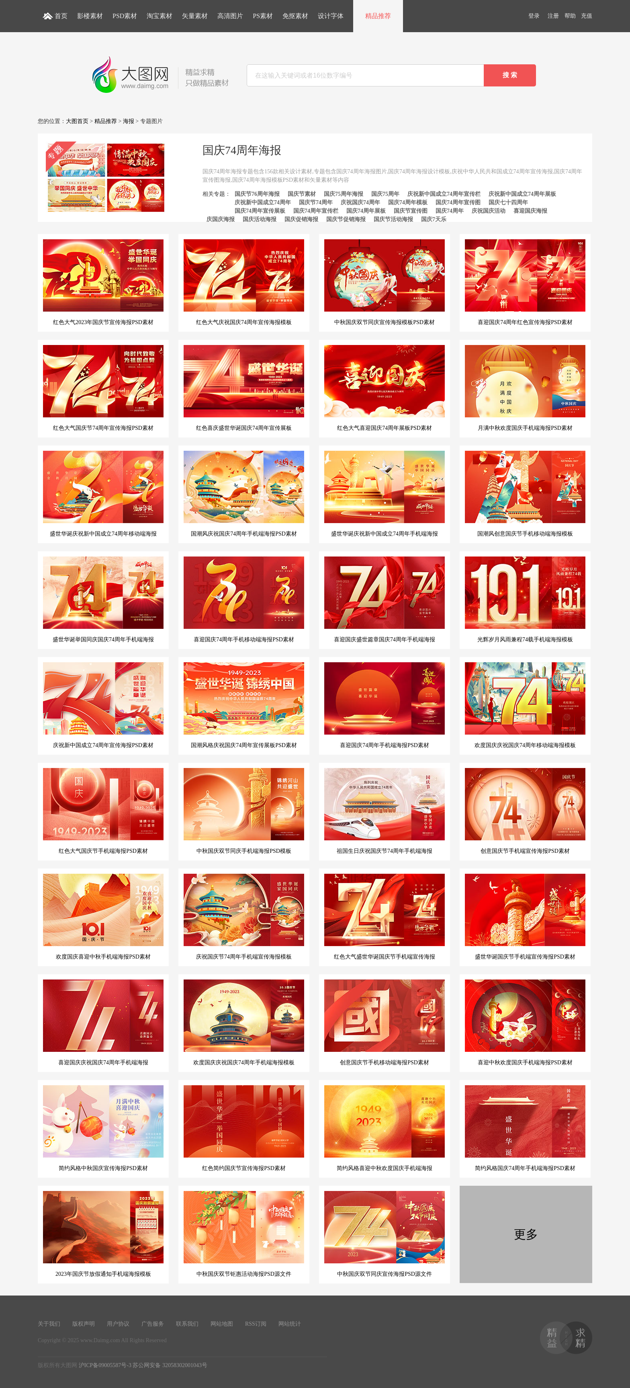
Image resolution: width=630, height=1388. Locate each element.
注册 (553, 16)
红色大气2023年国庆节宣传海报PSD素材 (103, 282)
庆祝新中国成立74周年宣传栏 (444, 194)
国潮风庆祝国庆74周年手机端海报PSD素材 (244, 494)
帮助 (570, 16)
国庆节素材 (302, 194)
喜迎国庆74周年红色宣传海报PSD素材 (525, 282)
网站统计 (289, 1324)
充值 (586, 16)
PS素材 (263, 15)
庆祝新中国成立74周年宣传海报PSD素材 (103, 705)
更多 (526, 1234)
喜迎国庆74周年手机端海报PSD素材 (384, 705)
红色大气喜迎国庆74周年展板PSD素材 (384, 388)
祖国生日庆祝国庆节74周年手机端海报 (384, 811)
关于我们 (49, 1324)
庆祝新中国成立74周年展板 (522, 194)
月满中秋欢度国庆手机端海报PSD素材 (525, 388)
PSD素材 (124, 15)
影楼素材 (90, 15)
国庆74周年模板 (408, 202)
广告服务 (152, 1324)
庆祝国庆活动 (488, 211)
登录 (534, 16)
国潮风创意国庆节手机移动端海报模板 (525, 494)
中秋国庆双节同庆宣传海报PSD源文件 (384, 1234)
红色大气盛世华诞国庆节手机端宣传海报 (384, 917)
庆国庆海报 (221, 219)
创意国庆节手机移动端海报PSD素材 (384, 1022)
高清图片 (230, 15)
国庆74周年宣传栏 (315, 211)
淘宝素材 (159, 15)
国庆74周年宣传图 (458, 202)
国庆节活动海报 (393, 219)
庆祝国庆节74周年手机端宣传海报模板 (244, 917)
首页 (61, 15)
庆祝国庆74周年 (360, 202)
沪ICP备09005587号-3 (105, 1365)
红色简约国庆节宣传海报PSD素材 (244, 1128)
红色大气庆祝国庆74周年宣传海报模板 (244, 282)
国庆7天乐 (433, 219)
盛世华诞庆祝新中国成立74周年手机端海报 (384, 494)
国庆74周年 (450, 211)
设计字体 (331, 15)
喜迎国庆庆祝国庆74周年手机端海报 (103, 1022)
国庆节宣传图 (411, 211)
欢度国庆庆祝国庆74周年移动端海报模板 (525, 705)
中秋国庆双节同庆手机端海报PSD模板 (244, 811)
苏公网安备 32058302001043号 (170, 1365)
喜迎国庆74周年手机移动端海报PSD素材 (244, 599)
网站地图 (222, 1324)
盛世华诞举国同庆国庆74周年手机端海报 (103, 599)
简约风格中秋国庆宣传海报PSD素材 (103, 1128)
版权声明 (83, 1324)
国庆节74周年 (316, 202)
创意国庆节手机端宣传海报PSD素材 (525, 811)
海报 (128, 121)
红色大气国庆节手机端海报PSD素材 (103, 811)
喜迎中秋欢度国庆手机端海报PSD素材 (525, 1022)
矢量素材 (195, 15)
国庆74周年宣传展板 (260, 211)
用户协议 (118, 1324)
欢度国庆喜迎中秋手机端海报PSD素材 (103, 917)
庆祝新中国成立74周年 (263, 202)
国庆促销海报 (301, 219)
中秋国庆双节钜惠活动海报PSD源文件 (244, 1234)
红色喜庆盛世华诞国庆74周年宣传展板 (244, 388)
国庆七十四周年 (508, 202)
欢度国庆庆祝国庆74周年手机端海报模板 (244, 1022)
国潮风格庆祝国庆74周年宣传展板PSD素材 (244, 705)
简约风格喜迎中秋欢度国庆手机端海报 (384, 1128)
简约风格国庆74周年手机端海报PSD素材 (525, 1128)
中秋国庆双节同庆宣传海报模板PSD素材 (384, 282)
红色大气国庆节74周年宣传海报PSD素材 (103, 388)
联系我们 (187, 1324)
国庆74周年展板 (366, 211)
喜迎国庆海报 (530, 211)
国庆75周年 (385, 194)
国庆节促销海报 (346, 219)
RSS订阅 (255, 1324)
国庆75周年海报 (343, 194)
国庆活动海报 (259, 219)
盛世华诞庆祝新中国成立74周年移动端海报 (103, 494)
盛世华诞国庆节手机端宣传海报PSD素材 (525, 917)
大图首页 (77, 121)
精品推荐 (378, 15)
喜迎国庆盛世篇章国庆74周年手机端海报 (384, 599)
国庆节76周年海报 (257, 194)
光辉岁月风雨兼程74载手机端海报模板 (525, 599)
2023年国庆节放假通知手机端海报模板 (103, 1234)
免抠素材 (295, 15)
